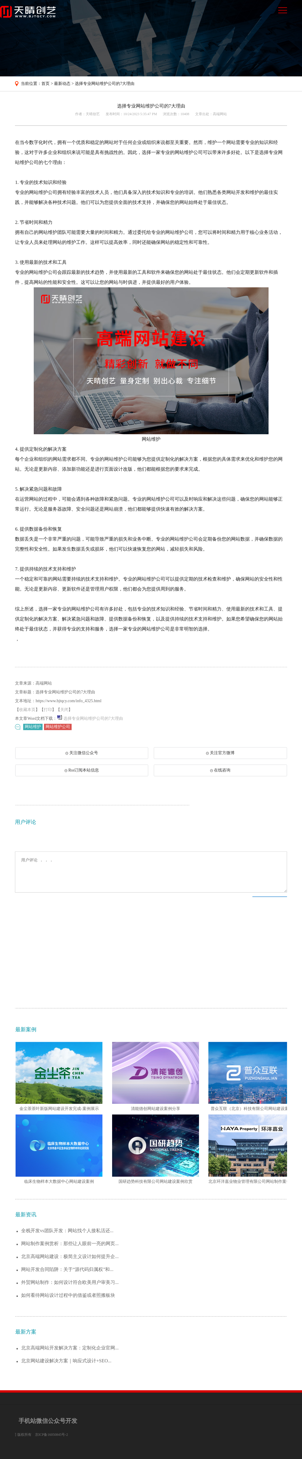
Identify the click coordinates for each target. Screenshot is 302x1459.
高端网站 (220, 114)
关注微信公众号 (79, 766)
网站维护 (33, 729)
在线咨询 (220, 781)
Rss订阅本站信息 (82, 781)
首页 (45, 83)
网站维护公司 (57, 729)
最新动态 (62, 83)
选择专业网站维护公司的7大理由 (104, 83)
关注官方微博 (220, 764)
